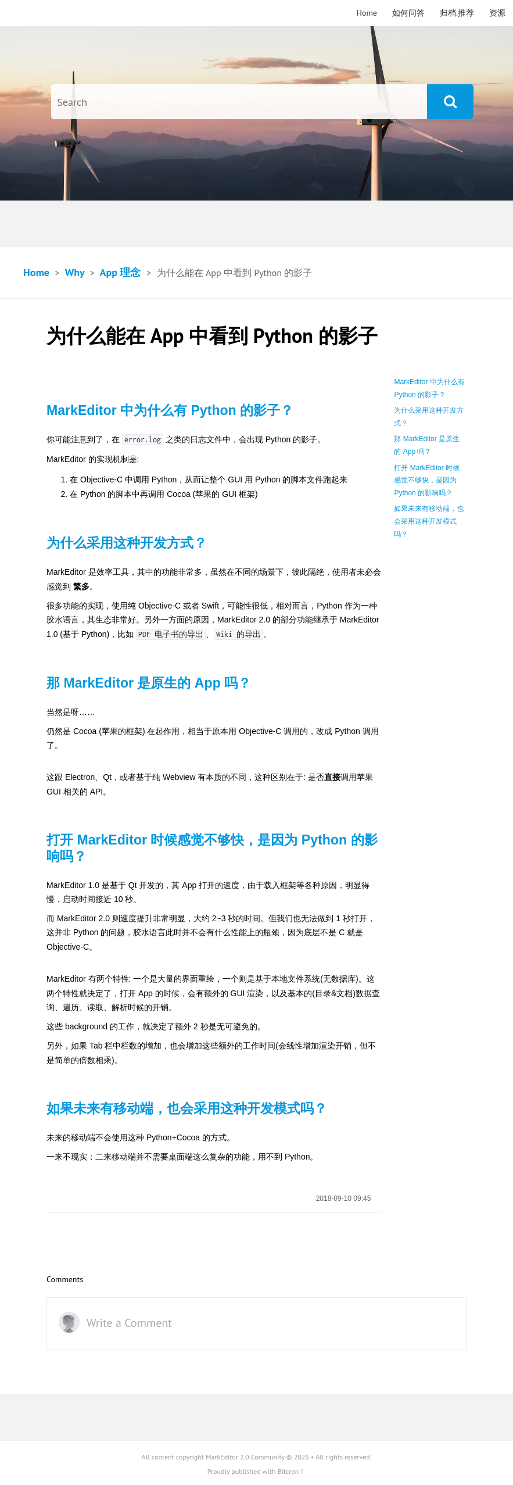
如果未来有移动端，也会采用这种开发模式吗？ (429, 521)
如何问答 (408, 13)
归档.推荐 (457, 13)
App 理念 (120, 272)
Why (74, 272)
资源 (497, 13)
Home (367, 13)
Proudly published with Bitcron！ (256, 1471)
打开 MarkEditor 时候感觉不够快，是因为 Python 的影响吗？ (427, 480)
